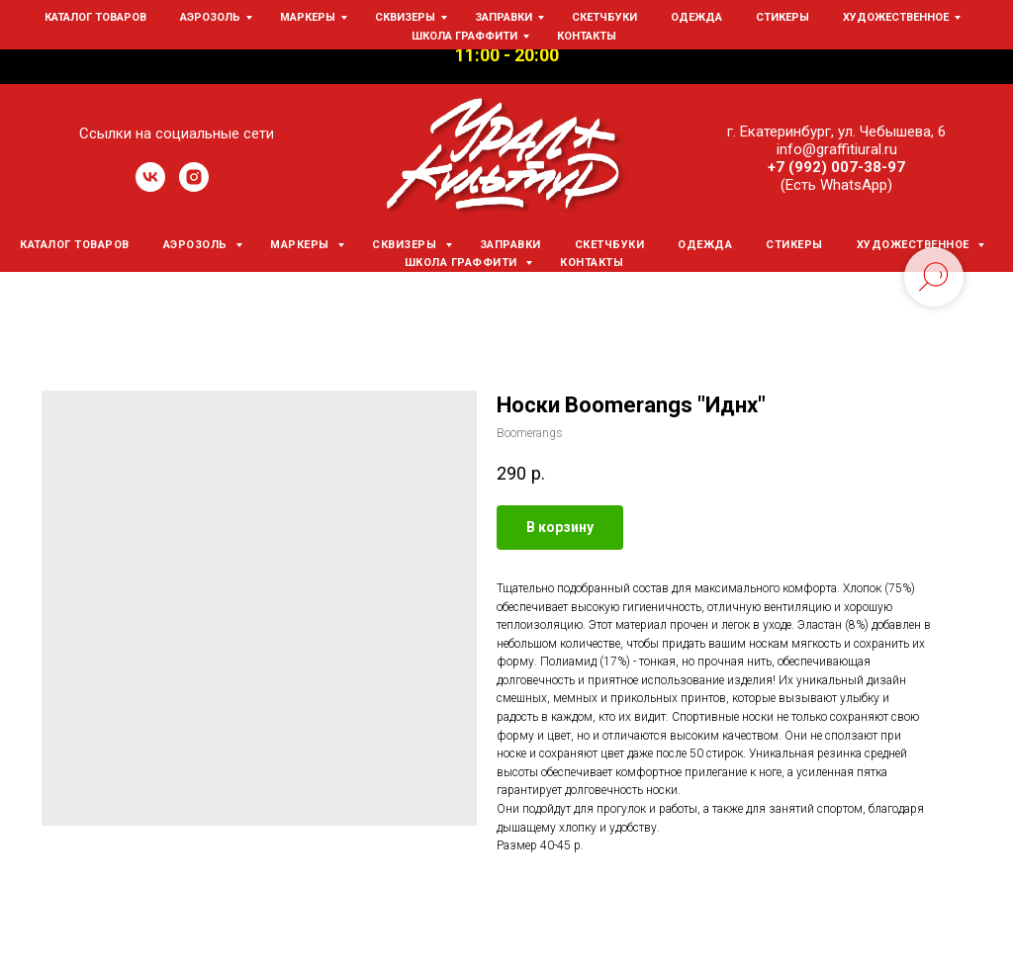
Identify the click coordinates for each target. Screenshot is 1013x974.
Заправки (510, 244)
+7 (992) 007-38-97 (836, 167)
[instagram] (194, 186)
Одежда (705, 244)
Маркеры (301, 244)
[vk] (150, 186)
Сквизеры (406, 244)
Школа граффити (463, 262)
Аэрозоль (197, 244)
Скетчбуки (610, 244)
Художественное (915, 244)
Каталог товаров (75, 244)
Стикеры (794, 244)
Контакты (591, 262)
